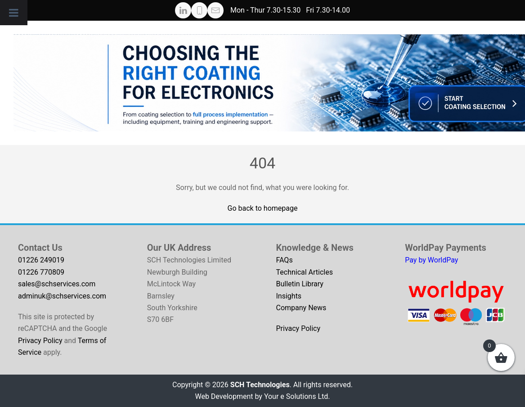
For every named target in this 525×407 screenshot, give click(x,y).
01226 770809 (41, 272)
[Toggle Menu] (13, 12)
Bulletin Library (299, 284)
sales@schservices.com (56, 284)
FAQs (284, 260)
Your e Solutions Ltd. (297, 396)
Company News (301, 307)
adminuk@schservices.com (62, 296)
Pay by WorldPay (431, 260)
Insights (289, 296)
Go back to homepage (263, 208)
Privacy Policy (40, 340)
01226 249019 (41, 260)
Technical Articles (304, 272)
